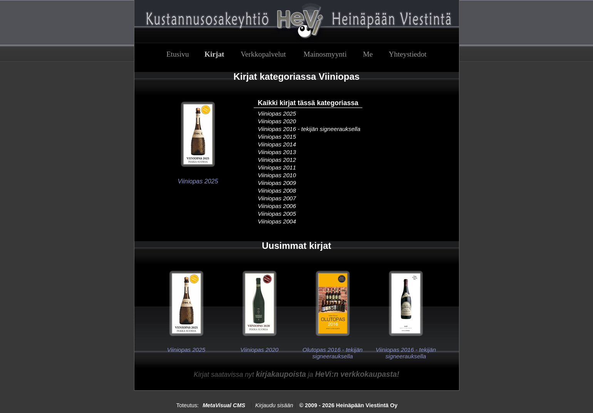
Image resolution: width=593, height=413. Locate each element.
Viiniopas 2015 (277, 136)
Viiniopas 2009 (277, 183)
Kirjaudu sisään (274, 405)
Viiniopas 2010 (277, 175)
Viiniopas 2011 (277, 167)
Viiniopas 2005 (277, 213)
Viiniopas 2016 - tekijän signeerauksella (309, 129)
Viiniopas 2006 (277, 206)
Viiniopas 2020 (277, 121)
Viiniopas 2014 (277, 144)
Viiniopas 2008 (277, 190)
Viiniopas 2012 (277, 159)
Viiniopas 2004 (277, 221)
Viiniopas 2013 (277, 152)
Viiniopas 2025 (277, 113)
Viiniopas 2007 (277, 198)
